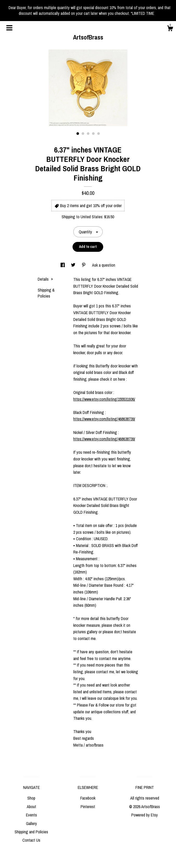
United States (91, 217)
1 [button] (77, 133)
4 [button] (93, 133)
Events (31, 815)
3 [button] (88, 133)
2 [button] (83, 133)
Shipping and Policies (31, 832)
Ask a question (103, 265)
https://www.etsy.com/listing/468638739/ (104, 419)
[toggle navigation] (9, 27)
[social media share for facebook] (63, 265)
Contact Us (31, 840)
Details (45, 279)
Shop (31, 798)
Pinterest (88, 806)
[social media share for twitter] (73, 265)
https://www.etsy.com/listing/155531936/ (104, 399)
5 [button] (98, 133)
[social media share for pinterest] (84, 265)
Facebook (87, 798)
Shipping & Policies (46, 293)
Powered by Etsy (144, 815)
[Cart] (170, 29)
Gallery (31, 823)
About (31, 806)
